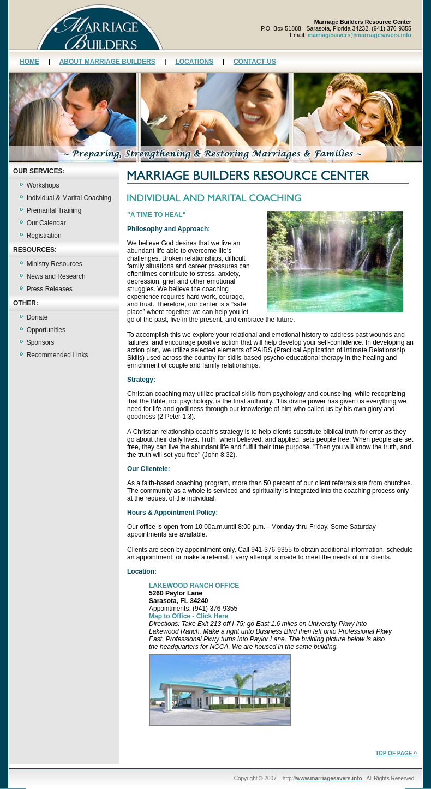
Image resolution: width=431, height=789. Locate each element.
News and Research (56, 276)
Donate (37, 317)
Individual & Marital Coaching (69, 198)
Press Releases (50, 289)
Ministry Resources (54, 264)
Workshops (43, 185)
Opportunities (46, 330)
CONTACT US (255, 61)
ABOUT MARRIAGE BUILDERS (107, 61)
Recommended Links (57, 355)
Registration (44, 235)
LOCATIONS (194, 61)
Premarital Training (54, 210)
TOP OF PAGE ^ (396, 753)
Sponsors (41, 342)
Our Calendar (46, 223)
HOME (29, 61)
